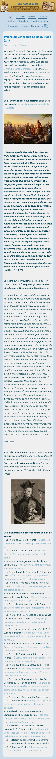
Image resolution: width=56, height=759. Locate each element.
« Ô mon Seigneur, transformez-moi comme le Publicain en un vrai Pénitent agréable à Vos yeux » (27, 672)
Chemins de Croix (39, 21)
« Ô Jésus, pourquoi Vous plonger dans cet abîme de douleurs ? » (28, 588)
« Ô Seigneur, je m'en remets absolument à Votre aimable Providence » (25, 622)
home (11, 17)
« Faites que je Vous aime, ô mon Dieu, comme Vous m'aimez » (27, 649)
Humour (35, 26)
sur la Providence (22, 45)
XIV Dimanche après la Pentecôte (24, 67)
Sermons (42, 17)
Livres (25, 26)
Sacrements (14, 26)
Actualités (20, 17)
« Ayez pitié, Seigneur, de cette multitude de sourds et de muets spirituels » (27, 704)
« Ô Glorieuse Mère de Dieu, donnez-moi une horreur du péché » (25, 554)
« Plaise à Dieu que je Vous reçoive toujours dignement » (27, 599)
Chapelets (23, 21)
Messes (32, 17)
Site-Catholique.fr (28, 4)
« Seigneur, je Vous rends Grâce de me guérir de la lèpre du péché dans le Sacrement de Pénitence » (27, 733)
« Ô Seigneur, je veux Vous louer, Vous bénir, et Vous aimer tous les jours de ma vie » (27, 636)
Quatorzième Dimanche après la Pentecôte (26, 106)
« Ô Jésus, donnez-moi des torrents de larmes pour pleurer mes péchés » (27, 660)
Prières (11, 21)
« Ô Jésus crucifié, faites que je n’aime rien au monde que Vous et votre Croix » (26, 578)
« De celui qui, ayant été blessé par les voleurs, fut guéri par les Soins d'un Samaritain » (27, 718)
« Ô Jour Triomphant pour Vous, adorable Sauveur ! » (27, 567)
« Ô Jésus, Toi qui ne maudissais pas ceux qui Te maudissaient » (27, 543)
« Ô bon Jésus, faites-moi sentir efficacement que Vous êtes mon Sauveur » (27, 608)
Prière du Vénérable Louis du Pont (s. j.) (27, 39)
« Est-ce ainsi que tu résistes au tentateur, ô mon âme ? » (26, 749)
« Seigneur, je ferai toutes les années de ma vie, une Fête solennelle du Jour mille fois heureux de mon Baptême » (27, 688)
